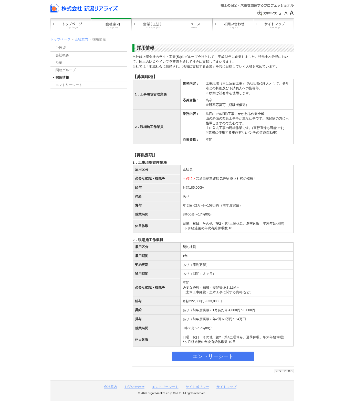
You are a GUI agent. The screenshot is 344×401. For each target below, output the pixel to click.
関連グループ (66, 70)
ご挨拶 (61, 48)
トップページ (60, 39)
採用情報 (62, 77)
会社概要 (62, 55)
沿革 (59, 62)
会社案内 (81, 39)
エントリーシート (213, 356)
